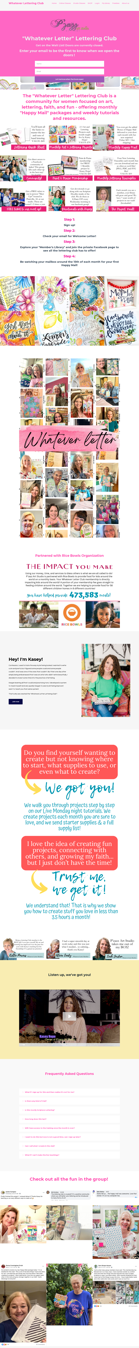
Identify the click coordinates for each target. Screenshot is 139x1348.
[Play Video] (21, 1045)
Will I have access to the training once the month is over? (54, 1129)
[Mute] (109, 1045)
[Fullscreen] (118, 1045)
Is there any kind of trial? (38, 1101)
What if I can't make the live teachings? (45, 1157)
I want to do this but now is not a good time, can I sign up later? (57, 1138)
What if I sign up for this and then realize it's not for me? (53, 1092)
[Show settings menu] (113, 1045)
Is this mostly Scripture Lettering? (43, 1111)
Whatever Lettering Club (26, 3)
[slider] (67, 1045)
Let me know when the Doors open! (69, 79)
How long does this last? (38, 1120)
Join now (15, 702)
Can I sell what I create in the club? (43, 1147)
